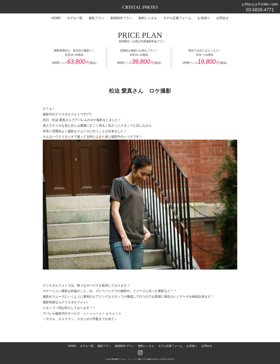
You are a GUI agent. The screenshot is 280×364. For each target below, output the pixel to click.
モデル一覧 (87, 345)
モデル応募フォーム (170, 345)
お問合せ (206, 345)
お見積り (191, 345)
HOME (72, 345)
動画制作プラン (124, 345)
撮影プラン (104, 345)
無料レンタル (146, 345)
